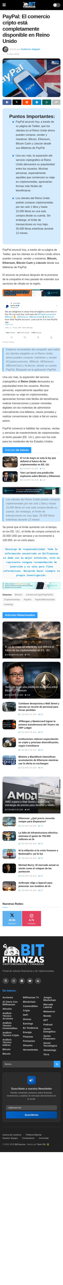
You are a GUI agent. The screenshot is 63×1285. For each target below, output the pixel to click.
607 (40, 890)
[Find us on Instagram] (14, 981)
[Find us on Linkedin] (38, 981)
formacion (29, 1041)
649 (27, 810)
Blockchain (29, 1001)
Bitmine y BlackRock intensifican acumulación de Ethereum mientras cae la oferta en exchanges (38, 760)
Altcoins (7, 1008)
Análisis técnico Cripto (11, 1034)
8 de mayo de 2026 (29, 480)
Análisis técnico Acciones (8, 1016)
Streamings (49, 1050)
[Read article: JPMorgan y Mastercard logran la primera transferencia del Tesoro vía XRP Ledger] (9, 724)
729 (42, 469)
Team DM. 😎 (43, 1144)
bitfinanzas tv (31, 997)
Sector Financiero (49, 1037)
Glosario (28, 1045)
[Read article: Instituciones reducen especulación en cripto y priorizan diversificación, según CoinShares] (9, 742)
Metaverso (49, 1011)
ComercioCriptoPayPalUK (39, 595)
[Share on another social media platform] (56, 102)
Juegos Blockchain (49, 998)
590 (40, 858)
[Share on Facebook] (7, 102)
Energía (27, 1032)
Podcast (47, 1024)
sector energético (49, 1030)
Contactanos (28, 1138)
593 (40, 714)
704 (40, 826)
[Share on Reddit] (26, 102)
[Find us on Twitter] (6, 981)
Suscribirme (31, 1115)
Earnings (28, 1023)
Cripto (26, 1010)
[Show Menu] (4, 5)
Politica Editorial (33, 1135)
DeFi (25, 1015)
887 (40, 876)
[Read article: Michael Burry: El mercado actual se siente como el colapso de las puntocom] (9, 868)
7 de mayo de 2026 (27, 714)
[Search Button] (57, 1064)
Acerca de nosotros (12, 1135)
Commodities (30, 1006)
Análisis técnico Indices (7, 1042)
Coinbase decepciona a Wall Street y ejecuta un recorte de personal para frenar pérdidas (38, 706)
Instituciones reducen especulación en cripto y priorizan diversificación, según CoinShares (38, 742)
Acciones (8, 997)
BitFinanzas (20, 1144)
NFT (45, 1020)
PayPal (27, 599)
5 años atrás (13, 54)
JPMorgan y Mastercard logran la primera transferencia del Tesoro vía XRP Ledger (38, 724)
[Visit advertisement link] (31, 292)
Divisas (27, 1019)
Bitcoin (18, 595)
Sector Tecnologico (50, 1044)
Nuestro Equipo (10, 1138)
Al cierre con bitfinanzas (10, 1003)
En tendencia (30, 1028)
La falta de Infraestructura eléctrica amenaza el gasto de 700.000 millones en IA (38, 836)
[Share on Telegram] (36, 102)
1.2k (42, 480)
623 (40, 844)
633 (40, 768)
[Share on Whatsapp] (46, 102)
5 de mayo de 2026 (14, 810)
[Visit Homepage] (29, 5)
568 (40, 750)
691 (40, 732)
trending (8, 604)
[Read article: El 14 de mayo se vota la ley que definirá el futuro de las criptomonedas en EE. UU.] (10, 461)
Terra (46, 1054)
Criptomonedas (12, 599)
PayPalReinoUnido (45, 599)
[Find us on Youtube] (30, 981)
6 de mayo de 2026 (27, 750)
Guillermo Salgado (30, 49)
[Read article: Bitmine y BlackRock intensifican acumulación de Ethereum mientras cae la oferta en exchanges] (9, 760)
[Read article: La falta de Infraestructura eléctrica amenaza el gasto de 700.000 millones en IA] (9, 836)
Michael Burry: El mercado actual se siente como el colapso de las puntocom (38, 868)
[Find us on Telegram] (22, 981)
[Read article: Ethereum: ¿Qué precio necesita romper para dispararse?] (9, 821)
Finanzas (28, 1036)
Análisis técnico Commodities (10, 1026)
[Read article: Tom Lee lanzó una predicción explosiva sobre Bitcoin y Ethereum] (10, 476)
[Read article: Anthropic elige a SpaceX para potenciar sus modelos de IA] (9, 886)
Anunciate (44, 1138)
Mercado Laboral (48, 1005)
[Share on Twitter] (17, 102)
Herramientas (30, 1049)
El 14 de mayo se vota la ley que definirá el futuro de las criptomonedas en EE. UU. (38, 461)
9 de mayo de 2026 (29, 469)
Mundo (47, 1016)
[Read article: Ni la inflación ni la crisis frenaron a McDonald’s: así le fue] (9, 854)
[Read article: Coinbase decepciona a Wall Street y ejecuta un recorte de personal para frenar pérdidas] (9, 707)
